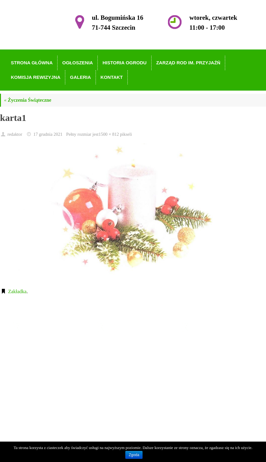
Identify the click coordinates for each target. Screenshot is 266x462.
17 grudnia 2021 (47, 134)
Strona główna (123, 346)
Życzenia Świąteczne (27, 100)
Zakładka (17, 291)
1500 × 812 (109, 134)
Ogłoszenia (120, 354)
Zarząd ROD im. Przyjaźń (134, 372)
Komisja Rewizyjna (128, 381)
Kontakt (117, 399)
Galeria (116, 390)
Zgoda (134, 455)
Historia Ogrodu (125, 363)
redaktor (14, 134)
